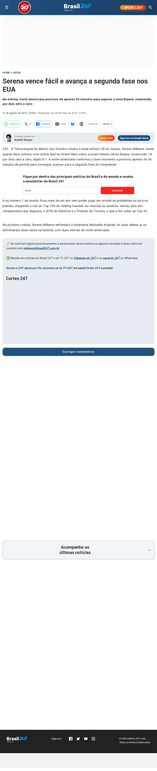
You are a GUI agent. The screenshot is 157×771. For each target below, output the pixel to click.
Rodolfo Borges (23, 142)
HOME (6, 75)
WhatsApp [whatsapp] (11, 127)
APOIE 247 (133, 9)
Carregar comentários (78, 354)
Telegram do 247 (84, 260)
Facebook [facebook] (43, 127)
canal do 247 (111, 260)
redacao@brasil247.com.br (41, 251)
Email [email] (60, 127)
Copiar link (93, 126)
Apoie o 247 (106, 140)
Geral (17, 75)
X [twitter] (27, 127)
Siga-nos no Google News (134, 140)
